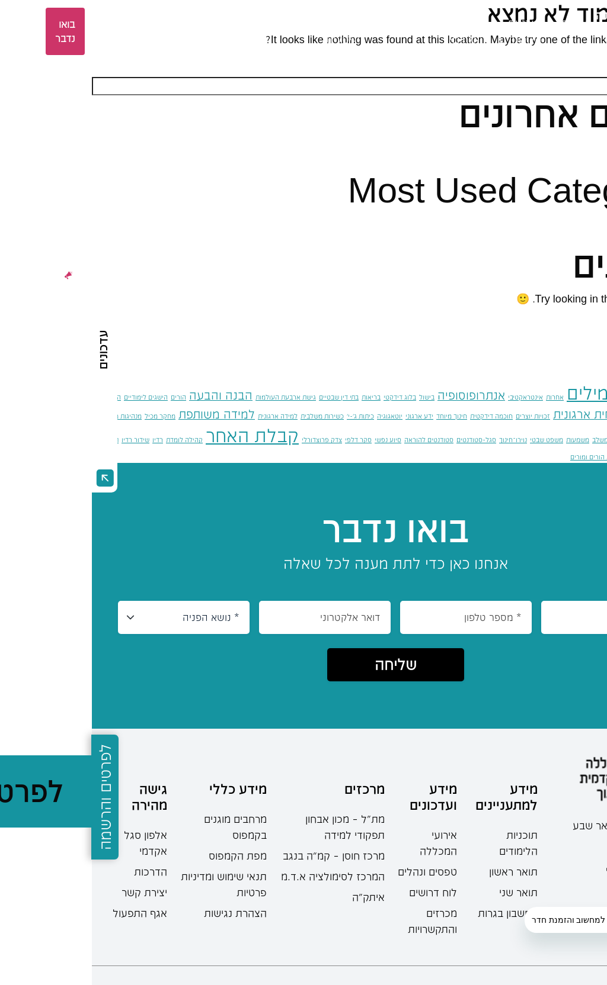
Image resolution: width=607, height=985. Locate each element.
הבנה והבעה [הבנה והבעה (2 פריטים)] (129, 395)
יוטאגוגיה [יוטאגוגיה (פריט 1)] (298, 416)
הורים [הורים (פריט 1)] (86, 397)
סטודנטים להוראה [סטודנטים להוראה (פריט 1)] (337, 439)
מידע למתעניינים (415, 796)
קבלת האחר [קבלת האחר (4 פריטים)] (160, 435)
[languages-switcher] (77, 31)
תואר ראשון (421, 871)
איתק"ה (276, 897)
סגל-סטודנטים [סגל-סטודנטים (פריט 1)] (384, 439)
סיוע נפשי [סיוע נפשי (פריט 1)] (296, 439)
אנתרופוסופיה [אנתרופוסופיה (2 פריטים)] (379, 395)
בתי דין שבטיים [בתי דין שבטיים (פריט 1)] (247, 397)
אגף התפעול (48, 913)
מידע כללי (146, 788)
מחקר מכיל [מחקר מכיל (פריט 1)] (68, 416)
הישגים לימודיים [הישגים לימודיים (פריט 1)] (54, 397)
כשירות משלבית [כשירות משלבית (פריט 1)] (230, 416)
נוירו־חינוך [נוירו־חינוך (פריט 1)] (421, 439)
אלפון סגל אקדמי (53, 843)
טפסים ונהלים (335, 871)
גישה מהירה (57, 796)
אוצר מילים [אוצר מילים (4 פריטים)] (516, 392)
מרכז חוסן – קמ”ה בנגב (242, 855)
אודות (482, 23)
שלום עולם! (557, 147)
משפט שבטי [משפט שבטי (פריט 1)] (454, 439)
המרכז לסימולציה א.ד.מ (241, 876)
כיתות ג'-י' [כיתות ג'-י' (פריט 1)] (268, 416)
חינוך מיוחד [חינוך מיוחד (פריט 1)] (359, 416)
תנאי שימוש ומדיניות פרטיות (132, 884)
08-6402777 (561, 845)
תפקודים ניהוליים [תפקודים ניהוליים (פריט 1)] (563, 457)
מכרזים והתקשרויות (340, 921)
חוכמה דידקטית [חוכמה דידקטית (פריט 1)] (399, 416)
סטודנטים (315, 23)
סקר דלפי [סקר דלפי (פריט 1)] (266, 439)
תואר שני (426, 892)
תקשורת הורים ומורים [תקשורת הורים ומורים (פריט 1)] (507, 457)
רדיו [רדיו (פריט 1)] (65, 439)
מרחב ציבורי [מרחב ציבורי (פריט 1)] (557, 439)
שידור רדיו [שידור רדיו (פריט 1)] (43, 439)
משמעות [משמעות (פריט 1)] (485, 439)
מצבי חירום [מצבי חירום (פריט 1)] (592, 439)
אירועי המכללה (346, 843)
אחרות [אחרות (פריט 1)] (463, 397)
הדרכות (58, 871)
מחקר (201, 23)
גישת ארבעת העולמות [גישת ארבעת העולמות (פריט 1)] (194, 397)
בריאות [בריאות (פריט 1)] (279, 397)
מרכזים (151, 23)
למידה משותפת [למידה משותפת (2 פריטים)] (125, 414)
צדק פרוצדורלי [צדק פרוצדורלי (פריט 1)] (230, 439)
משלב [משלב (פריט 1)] (508, 439)
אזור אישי (21, 31)
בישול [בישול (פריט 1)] (335, 397)
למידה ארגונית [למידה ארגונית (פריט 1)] (186, 416)
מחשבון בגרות (416, 913)
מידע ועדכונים (341, 796)
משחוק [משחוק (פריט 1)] (528, 439)
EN (56, 31)
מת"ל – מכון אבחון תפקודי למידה (253, 827)
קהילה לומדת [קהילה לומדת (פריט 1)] (92, 439)
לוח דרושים (341, 892)
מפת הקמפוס (146, 855)
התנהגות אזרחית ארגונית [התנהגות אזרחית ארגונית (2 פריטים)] (523, 414)
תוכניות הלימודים (426, 843)
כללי (573, 223)
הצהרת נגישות (143, 913)
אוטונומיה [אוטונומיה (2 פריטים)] (583, 395)
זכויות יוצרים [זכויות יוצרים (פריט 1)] (441, 416)
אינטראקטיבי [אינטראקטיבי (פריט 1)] (433, 397)
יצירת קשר (52, 892)
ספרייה (99, 23)
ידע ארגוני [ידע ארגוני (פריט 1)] (327, 416)
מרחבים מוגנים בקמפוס (143, 827)
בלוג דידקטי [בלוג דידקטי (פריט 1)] (308, 397)
